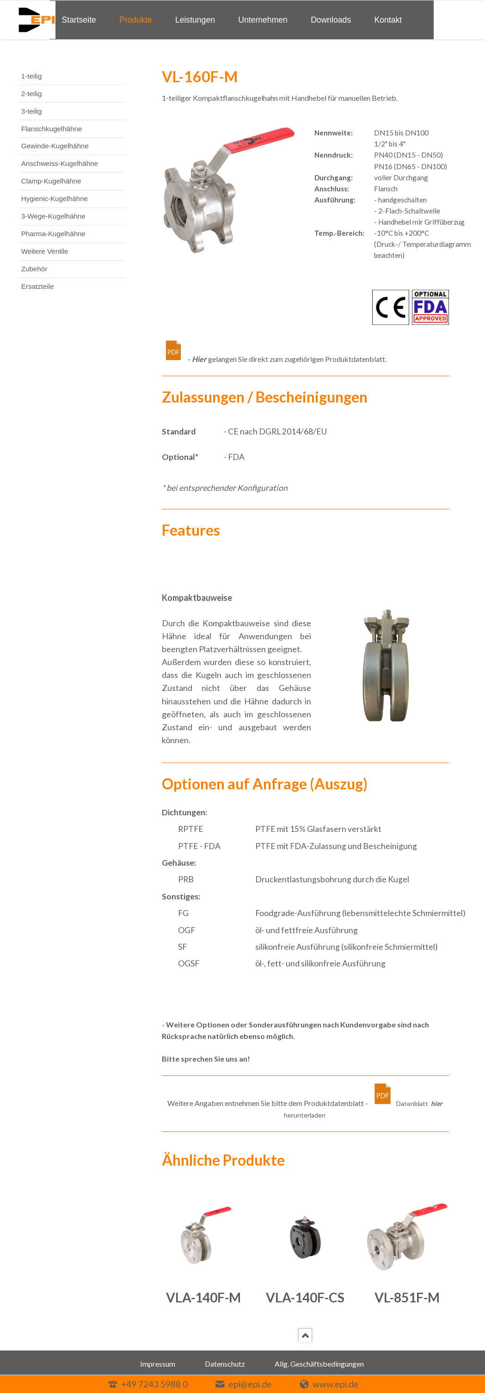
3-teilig (31, 111)
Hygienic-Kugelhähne (54, 198)
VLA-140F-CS (305, 1297)
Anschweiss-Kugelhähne (59, 163)
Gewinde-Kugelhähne (55, 146)
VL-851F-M (407, 1297)
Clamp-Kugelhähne (51, 181)
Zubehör (34, 269)
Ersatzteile (37, 286)
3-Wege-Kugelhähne (53, 216)
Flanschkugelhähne (51, 129)
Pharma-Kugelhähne (53, 234)
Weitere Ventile (44, 251)
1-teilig (31, 76)
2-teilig (31, 94)
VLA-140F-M (203, 1297)
